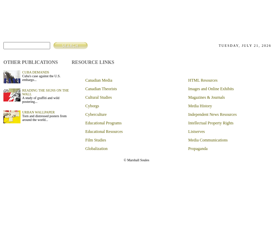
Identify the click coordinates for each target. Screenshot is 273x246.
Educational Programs (103, 123)
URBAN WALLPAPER (38, 112)
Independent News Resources (212, 114)
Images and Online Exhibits (211, 88)
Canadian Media (98, 80)
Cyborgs (92, 106)
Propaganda (198, 148)
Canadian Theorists (101, 88)
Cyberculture (96, 114)
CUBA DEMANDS (35, 72)
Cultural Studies (98, 97)
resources (239, 18)
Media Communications (208, 140)
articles (218, 18)
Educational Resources (104, 131)
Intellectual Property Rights (211, 123)
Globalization (96, 148)
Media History (200, 106)
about (199, 18)
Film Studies (95, 140)
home (184, 18)
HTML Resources (203, 80)
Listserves (196, 131)
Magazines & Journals (206, 97)
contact (262, 18)
